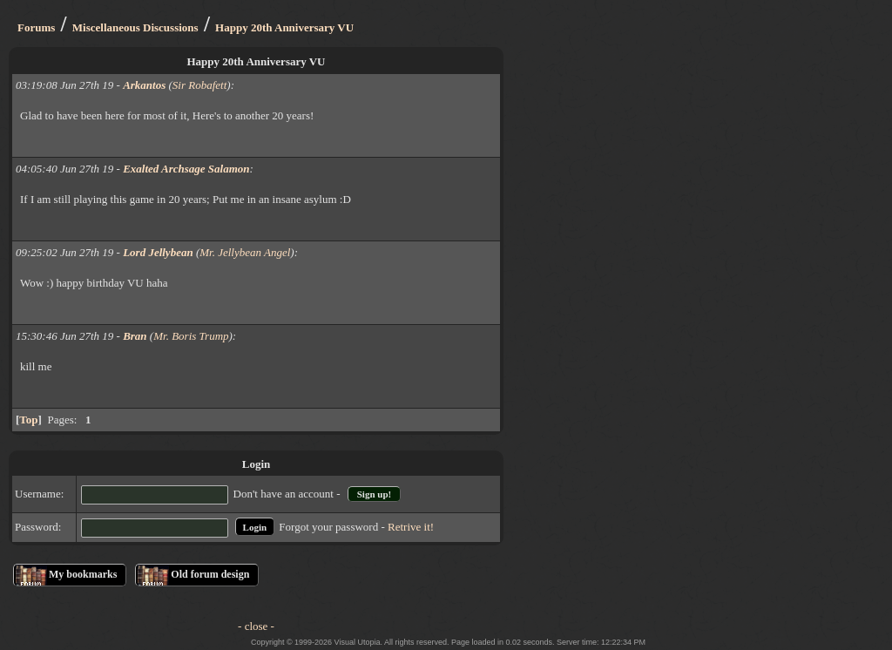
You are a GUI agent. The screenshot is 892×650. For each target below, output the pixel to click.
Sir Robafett (199, 84)
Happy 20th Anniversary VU (284, 27)
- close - (256, 626)
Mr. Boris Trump (190, 335)
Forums (36, 27)
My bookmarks (83, 574)
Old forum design (210, 574)
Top (28, 419)
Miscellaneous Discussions (135, 27)
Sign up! (374, 494)
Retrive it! (411, 526)
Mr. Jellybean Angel (244, 252)
